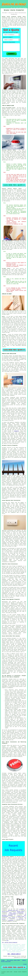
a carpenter (20, 918)
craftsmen (14, 921)
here (7, 940)
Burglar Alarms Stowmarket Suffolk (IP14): (14, 16)
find (6, 925)
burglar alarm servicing (8, 828)
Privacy (25, 964)
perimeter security (11, 475)
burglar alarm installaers (8, 434)
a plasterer (10, 920)
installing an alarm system (15, 686)
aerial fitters (5, 911)
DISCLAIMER (24, 7)
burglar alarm (6, 20)
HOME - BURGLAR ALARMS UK (14, 954)
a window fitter (20, 916)
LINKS (14, 7)
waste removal (11, 917)
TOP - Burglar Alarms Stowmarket (9, 942)
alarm (14, 111)
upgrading (4, 623)
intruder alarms (13, 821)
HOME (11, 7)
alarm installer (19, 806)
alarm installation (13, 443)
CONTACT (20, 7)
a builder (21, 909)
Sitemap (3, 960)
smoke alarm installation (16, 912)
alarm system (14, 606)
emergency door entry (13, 910)
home (3, 900)
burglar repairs (20, 911)
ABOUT (17, 7)
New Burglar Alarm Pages (13, 960)
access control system (7, 650)
